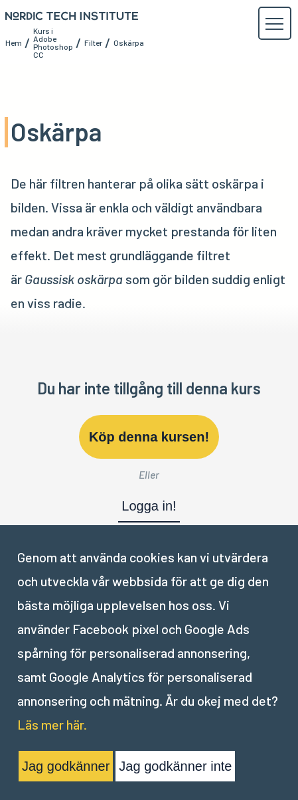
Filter (93, 42)
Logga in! (148, 506)
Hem (13, 42)
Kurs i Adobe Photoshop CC (53, 42)
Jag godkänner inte (175, 766)
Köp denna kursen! (149, 437)
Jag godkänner (66, 766)
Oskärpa (128, 42)
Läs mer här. (52, 724)
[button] (274, 24)
